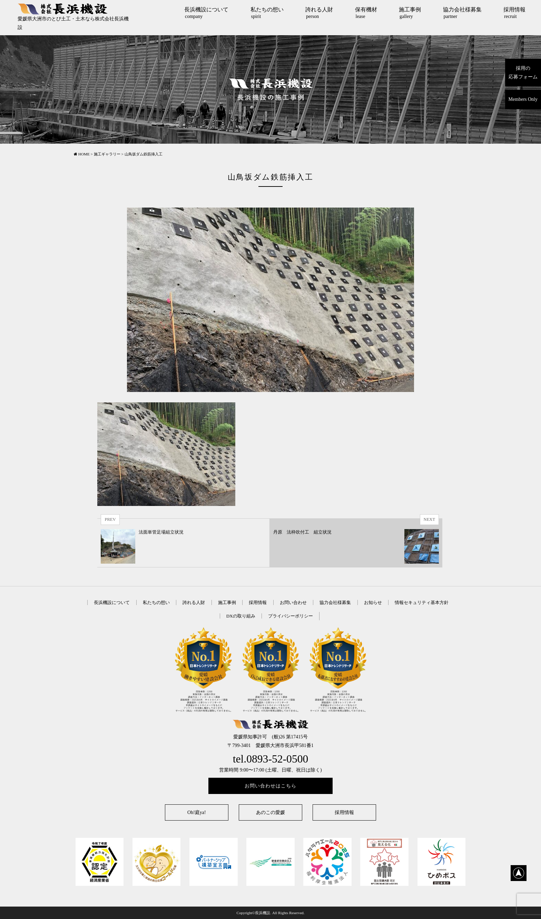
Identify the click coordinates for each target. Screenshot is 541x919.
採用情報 (514, 13)
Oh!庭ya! (196, 812)
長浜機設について (206, 13)
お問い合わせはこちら (270, 785)
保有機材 (366, 13)
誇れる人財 (319, 13)
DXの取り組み (240, 616)
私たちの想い (267, 13)
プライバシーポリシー (290, 616)
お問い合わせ (293, 602)
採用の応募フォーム (523, 72)
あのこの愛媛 (270, 812)
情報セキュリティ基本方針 (422, 602)
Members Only (523, 99)
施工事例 (410, 13)
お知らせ (373, 602)
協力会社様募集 (462, 13)
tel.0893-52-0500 (270, 759)
